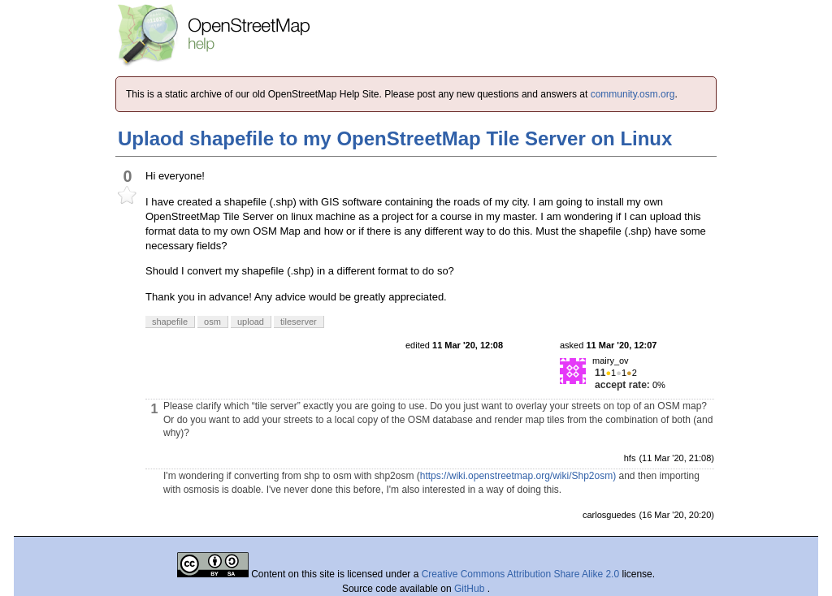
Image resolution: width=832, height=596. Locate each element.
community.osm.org (633, 94)
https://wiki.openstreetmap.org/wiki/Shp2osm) (518, 476)
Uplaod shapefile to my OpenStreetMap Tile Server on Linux (395, 138)
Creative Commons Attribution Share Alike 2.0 (520, 574)
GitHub (471, 588)
